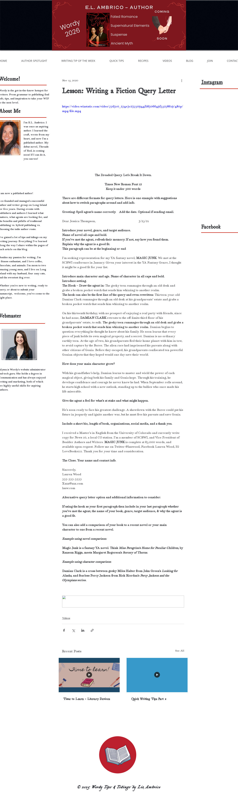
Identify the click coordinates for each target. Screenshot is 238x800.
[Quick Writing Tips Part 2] (157, 675)
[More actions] (182, 80)
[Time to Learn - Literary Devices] (89, 675)
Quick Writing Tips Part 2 (148, 699)
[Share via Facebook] (64, 630)
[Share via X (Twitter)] (73, 630)
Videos (66, 618)
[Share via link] (92, 630)
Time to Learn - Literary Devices (86, 699)
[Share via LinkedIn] (83, 630)
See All (179, 651)
